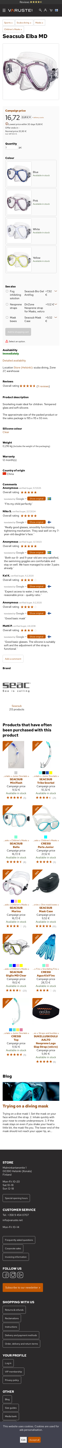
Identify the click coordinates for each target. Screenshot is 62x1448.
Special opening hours (16, 1198)
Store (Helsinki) (23, 367)
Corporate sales (13, 1248)
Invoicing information (16, 1256)
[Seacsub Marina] (16, 900)
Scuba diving (24, 22)
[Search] (40, 10)
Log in (8, 1363)
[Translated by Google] (14, 498)
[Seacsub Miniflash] (16, 772)
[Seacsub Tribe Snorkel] (46, 772)
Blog (7, 1399)
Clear (6, 432)
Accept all (34, 1439)
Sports (8, 22)
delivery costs (38, 117)
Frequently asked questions (19, 1239)
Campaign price (15, 110)
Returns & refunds (14, 1309)
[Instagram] (13, 1275)
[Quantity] (11, 147)
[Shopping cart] (51, 10)
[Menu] (4, 10)
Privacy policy (12, 1380)
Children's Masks (13, 29)
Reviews (31, 2)
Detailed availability (14, 360)
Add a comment (13, 658)
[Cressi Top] (16, 1032)
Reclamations (12, 1318)
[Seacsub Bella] (16, 836)
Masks (39, 22)
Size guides (11, 1407)
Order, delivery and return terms (21, 1343)
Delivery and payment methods (21, 1335)
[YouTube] (20, 1275)
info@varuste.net (13, 1220)
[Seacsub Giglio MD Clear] (16, 964)
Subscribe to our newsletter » (22, 1287)
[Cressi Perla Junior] (46, 836)
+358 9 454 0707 (18, 1215)
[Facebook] (6, 1275)
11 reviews (43, 386)
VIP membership (13, 1371)
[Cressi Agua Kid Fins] (46, 964)
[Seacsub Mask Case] (46, 900)
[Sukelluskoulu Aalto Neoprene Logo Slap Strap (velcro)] (46, 1032)
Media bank (11, 1416)
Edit (23, 1439)
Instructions (11, 1326)
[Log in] (45, 10)
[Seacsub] (17, 694)
